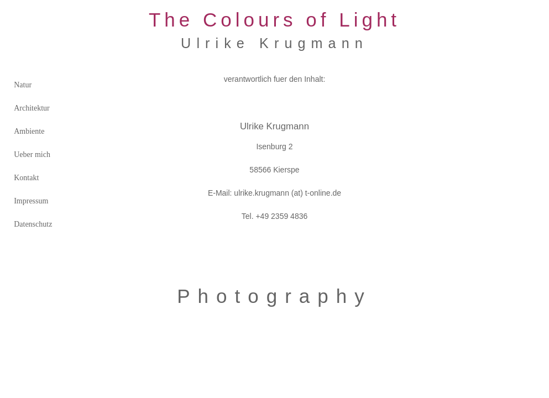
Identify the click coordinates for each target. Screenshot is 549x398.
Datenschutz (33, 224)
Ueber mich (32, 154)
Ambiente (29, 131)
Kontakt (26, 178)
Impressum (31, 201)
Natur (23, 85)
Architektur (32, 108)
